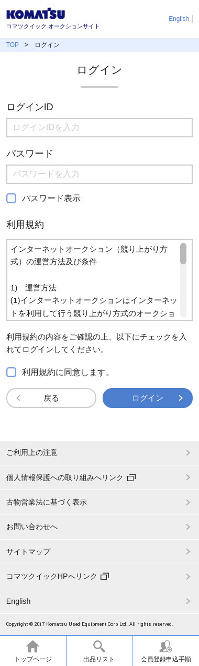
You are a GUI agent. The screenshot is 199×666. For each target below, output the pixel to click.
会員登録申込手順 (166, 659)
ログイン (147, 397)
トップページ (33, 659)
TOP (12, 45)
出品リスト (99, 659)
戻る (51, 397)
